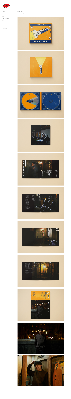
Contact (3, 13)
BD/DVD (3, 16)
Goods (3, 22)
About (3, 11)
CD (2, 15)
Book (3, 20)
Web (3, 24)
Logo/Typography (5, 18)
